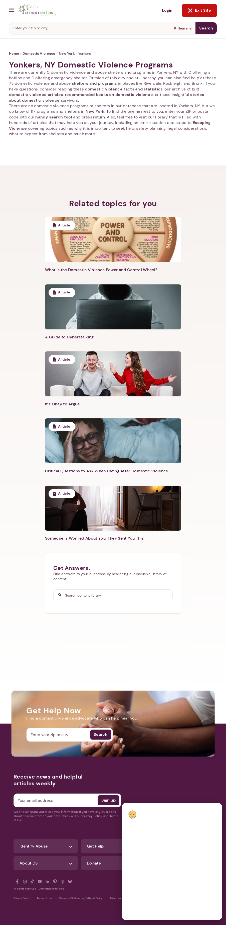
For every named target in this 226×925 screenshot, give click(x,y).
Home (14, 53)
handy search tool (53, 117)
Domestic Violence (39, 53)
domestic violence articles (36, 94)
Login (167, 10)
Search (206, 28)
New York (67, 53)
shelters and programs (94, 83)
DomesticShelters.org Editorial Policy (81, 898)
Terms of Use (44, 898)
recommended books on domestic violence (109, 94)
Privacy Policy (22, 898)
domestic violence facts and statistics (123, 89)
